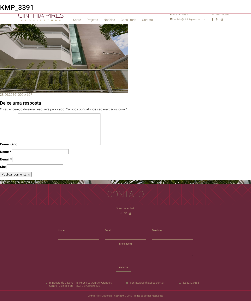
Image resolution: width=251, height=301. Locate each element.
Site (3, 167)
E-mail (6, 159)
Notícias (109, 20)
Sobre (77, 20)
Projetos (92, 20)
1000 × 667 (24, 95)
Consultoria (128, 20)
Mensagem (125, 243)
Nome (5, 152)
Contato (147, 20)
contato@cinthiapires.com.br (187, 19)
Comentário (8, 144)
